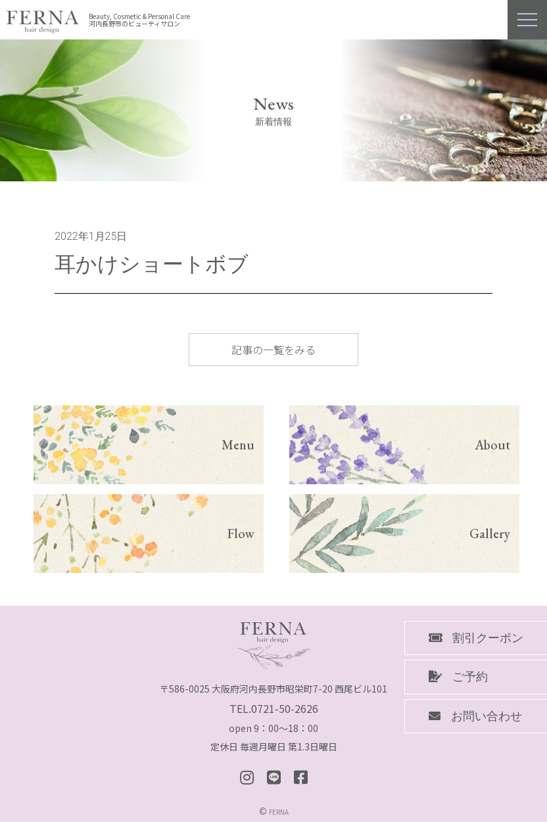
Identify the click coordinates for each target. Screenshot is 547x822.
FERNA (279, 812)
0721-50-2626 (284, 708)
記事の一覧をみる (273, 349)
